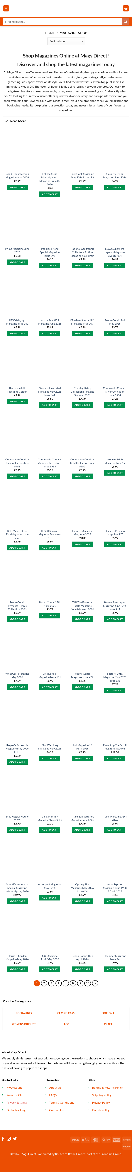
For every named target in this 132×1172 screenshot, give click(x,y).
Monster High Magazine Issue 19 (114, 461)
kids (24, 82)
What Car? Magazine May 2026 (17, 675)
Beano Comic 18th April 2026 (82, 957)
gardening (14, 82)
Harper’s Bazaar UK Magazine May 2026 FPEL (17, 749)
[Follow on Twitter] (15, 1139)
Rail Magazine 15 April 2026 (82, 747)
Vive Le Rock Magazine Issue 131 (50, 675)
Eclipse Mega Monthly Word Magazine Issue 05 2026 (49, 179)
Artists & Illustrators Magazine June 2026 (82, 818)
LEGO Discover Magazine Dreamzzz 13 (49, 534)
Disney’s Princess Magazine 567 (115, 532)
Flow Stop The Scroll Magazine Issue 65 (115, 747)
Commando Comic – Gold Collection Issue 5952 (82, 463)
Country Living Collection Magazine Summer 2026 (82, 391)
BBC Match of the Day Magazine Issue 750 (17, 534)
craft (100, 77)
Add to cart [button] (17, 187)
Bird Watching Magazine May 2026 (49, 747)
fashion (71, 77)
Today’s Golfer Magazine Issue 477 (82, 675)
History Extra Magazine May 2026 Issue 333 (114, 677)
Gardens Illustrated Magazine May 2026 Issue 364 (49, 391)
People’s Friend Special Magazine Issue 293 (50, 252)
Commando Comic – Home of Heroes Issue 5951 (17, 463)
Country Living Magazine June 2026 (114, 175)
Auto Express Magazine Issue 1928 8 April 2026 (115, 888)
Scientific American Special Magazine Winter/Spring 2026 (17, 888)
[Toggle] (6, 121)
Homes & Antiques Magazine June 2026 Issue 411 (114, 606)
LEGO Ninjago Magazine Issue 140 (17, 322)
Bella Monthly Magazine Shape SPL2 (50, 818)
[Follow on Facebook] (3, 1139)
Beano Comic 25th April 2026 (49, 604)
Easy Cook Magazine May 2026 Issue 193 (82, 175)
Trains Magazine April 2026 (114, 818)
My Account (14, 1087)
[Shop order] (66, 41)
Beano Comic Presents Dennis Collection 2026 (17, 606)
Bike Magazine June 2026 (17, 818)
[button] (6, 8)
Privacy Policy (101, 1102)
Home (50, 33)
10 (87, 983)
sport (31, 82)
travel (39, 82)
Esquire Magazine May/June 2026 (82, 532)
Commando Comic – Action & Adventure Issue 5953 (50, 463)
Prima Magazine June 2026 (17, 250)
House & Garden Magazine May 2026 (17, 957)
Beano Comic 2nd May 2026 (115, 322)
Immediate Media (17, 86)
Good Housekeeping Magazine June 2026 (17, 175)
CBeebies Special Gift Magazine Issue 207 (82, 322)
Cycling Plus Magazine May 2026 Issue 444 (82, 888)
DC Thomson (38, 86)
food (80, 77)
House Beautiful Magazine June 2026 (49, 322)
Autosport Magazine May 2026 (49, 886)
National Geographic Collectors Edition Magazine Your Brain (82, 252)
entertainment (113, 77)
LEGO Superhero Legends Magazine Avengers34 (114, 252)
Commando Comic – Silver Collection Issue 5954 (115, 391)
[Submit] (125, 21)
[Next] (95, 983)
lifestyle (52, 82)
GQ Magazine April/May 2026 (50, 957)
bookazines (121, 72)
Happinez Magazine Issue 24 (115, 957)
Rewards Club (37, 100)
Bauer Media (59, 86)
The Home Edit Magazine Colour (17, 389)
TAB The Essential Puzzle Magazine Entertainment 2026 (82, 606)
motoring (90, 77)
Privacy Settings (16, 1102)
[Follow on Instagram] (9, 1139)
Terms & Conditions (61, 1102)
